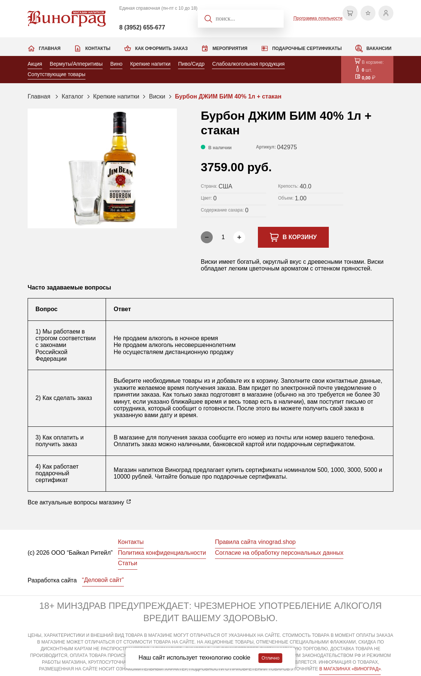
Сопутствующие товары (56, 74)
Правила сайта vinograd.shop (255, 542)
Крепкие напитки (150, 64)
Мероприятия (229, 48)
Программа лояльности (317, 18)
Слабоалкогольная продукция (248, 64)
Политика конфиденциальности (162, 553)
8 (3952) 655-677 (142, 27)
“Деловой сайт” (103, 580)
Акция (35, 64)
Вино (116, 64)
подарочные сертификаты (249, 476)
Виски (157, 96)
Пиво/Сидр (191, 64)
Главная (49, 48)
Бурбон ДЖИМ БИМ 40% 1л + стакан (228, 96)
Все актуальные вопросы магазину (79, 502)
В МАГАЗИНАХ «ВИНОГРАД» (350, 669)
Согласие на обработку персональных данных (279, 553)
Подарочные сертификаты (307, 48)
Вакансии (379, 48)
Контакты (97, 48)
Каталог (72, 96)
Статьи (127, 563)
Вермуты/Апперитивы (76, 64)
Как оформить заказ (161, 48)
